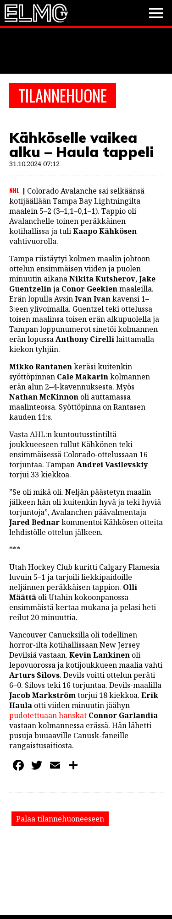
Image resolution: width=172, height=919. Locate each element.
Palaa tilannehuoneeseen (60, 819)
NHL (14, 190)
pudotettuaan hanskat (48, 715)
